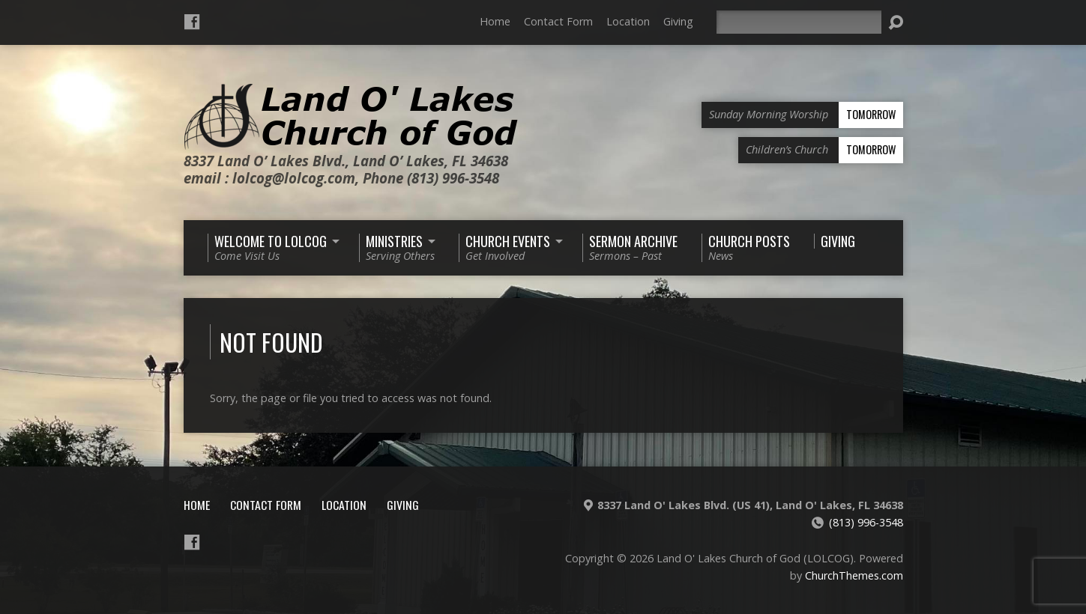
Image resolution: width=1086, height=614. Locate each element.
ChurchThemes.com (854, 575)
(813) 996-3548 (866, 522)
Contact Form (558, 21)
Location (628, 21)
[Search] (799, 22)
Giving (678, 21)
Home (495, 21)
